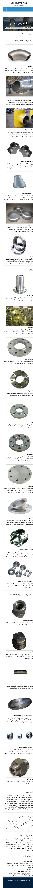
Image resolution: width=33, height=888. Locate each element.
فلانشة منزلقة (28, 391)
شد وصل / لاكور (28, 779)
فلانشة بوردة (29, 518)
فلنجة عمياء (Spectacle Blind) (24, 581)
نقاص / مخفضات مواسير (25, 193)
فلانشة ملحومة (28, 454)
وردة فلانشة (29, 256)
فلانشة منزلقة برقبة (27, 359)
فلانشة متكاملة (28, 295)
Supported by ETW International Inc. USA (16, 880)
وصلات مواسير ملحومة (26, 620)
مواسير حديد (27, 792)
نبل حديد (30, 683)
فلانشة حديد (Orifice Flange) (24, 549)
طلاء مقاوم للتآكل (25, 856)
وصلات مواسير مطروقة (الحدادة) (20, 594)
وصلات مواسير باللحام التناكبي (21, 40)
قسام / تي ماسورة (27, 129)
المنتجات (21, 34)
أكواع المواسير (28, 66)
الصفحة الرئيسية (29, 34)
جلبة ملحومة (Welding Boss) (24, 747)
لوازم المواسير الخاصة (24, 835)
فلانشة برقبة (29, 327)
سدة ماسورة (29, 225)
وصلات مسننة (28, 652)
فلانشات (29, 270)
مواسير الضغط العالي (24, 817)
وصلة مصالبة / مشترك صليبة (24, 161)
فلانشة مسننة (28, 422)
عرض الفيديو (16, 23)
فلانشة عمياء (29, 486)
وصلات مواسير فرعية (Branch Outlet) (22, 715)
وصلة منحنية (29, 98)
